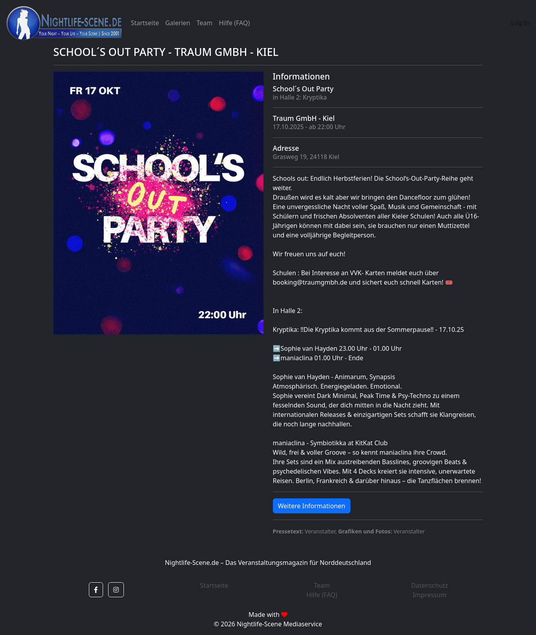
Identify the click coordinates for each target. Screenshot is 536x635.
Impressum (430, 595)
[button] (96, 589)
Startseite (145, 23)
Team (205, 23)
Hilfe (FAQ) (234, 23)
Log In (520, 23)
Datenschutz (429, 585)
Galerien (177, 23)
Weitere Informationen (311, 506)
